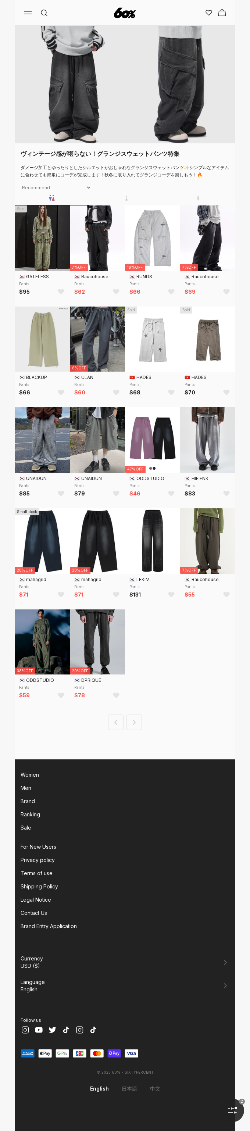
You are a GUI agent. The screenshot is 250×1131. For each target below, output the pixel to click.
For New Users (38, 847)
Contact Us (34, 913)
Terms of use (37, 873)
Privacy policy (38, 860)
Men (26, 788)
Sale (26, 827)
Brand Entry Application (49, 926)
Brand (28, 801)
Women (30, 775)
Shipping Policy (39, 886)
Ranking (30, 814)
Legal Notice (36, 899)
